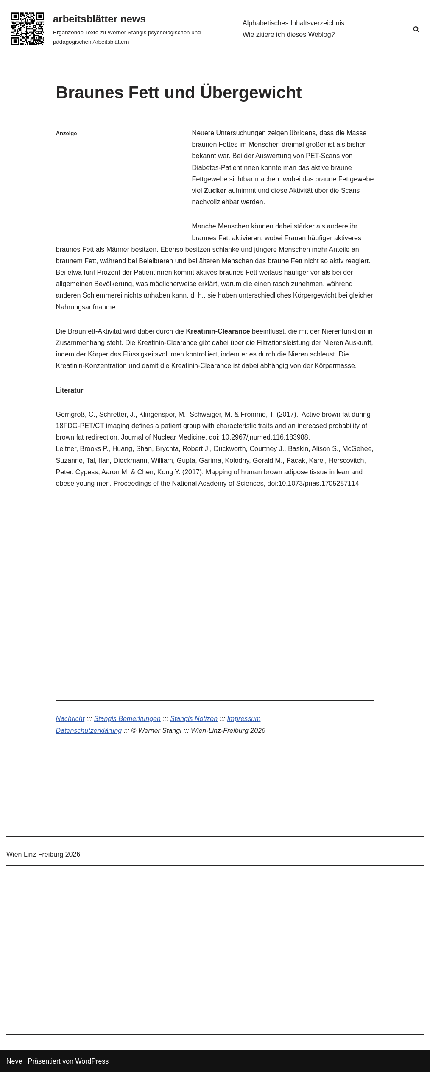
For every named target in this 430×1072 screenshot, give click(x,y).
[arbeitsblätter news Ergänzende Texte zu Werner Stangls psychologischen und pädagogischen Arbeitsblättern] (117, 29)
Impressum (243, 718)
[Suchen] (416, 29)
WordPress (92, 1061)
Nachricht (70, 718)
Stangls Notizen (194, 718)
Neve (14, 1061)
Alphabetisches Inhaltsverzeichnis (293, 23)
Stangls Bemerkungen (127, 718)
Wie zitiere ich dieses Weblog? (289, 34)
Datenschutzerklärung (89, 730)
